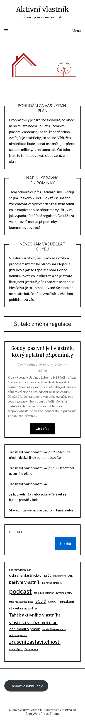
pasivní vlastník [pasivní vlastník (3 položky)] (24, 582)
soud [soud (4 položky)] (40, 600)
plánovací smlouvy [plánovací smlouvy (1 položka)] (52, 582)
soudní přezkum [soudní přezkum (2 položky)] (61, 601)
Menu (76, 30)
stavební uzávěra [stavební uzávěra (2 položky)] (23, 608)
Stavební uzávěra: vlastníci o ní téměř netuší (42, 510)
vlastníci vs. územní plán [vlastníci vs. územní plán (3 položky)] (33, 622)
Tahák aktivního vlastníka (28, 484)
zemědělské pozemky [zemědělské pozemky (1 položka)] (54, 629)
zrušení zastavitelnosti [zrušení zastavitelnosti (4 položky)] (35, 641)
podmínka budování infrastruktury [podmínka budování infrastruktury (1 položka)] (53, 592)
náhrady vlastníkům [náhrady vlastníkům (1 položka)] (20, 569)
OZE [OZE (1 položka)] (70, 575)
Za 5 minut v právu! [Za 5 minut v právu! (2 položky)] (24, 629)
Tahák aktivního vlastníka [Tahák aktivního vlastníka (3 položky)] (35, 614)
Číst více (42, 428)
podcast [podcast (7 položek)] (20, 591)
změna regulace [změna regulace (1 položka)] (18, 635)
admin (42, 370)
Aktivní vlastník (42, 9)
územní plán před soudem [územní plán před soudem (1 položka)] (23, 649)
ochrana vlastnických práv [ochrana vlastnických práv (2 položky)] (30, 575)
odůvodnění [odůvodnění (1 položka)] (59, 575)
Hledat (15, 532)
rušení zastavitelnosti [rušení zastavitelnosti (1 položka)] (21, 601)
